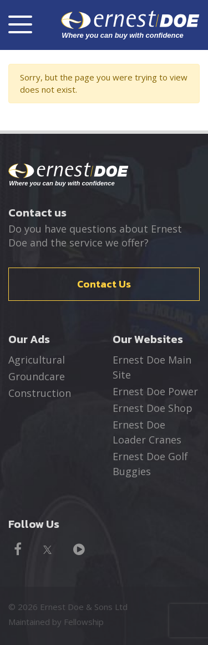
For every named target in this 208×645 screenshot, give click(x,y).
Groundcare (36, 376)
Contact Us (104, 283)
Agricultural (36, 359)
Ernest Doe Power (155, 391)
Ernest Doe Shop (152, 408)
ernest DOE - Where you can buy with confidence (130, 24)
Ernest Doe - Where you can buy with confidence (68, 175)
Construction (39, 393)
